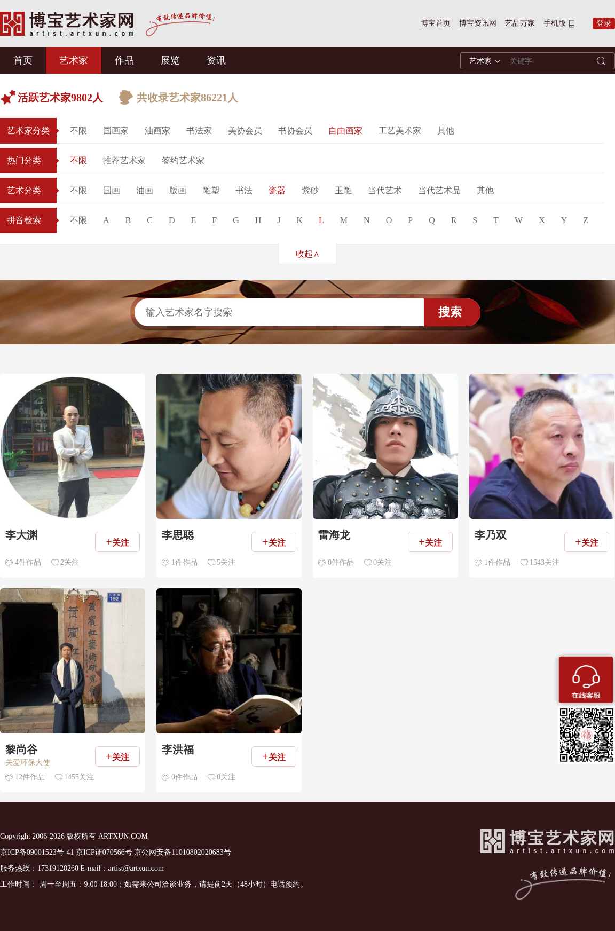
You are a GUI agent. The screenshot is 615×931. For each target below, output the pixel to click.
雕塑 (210, 190)
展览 (170, 60)
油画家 (157, 130)
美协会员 (245, 130)
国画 (111, 190)
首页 (23, 60)
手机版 (554, 23)
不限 (78, 130)
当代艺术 (385, 190)
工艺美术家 (400, 130)
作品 (124, 60)
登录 (603, 23)
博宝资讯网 (477, 23)
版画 (177, 190)
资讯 (216, 60)
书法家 (199, 130)
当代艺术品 (439, 190)
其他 (445, 130)
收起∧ (308, 253)
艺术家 (73, 60)
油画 (144, 190)
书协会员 (295, 130)
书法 (244, 190)
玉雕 (343, 190)
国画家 (116, 130)
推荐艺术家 (124, 160)
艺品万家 (520, 23)
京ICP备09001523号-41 (37, 852)
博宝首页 (436, 23)
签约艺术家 (183, 160)
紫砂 (310, 190)
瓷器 (277, 190)
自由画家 (345, 130)
